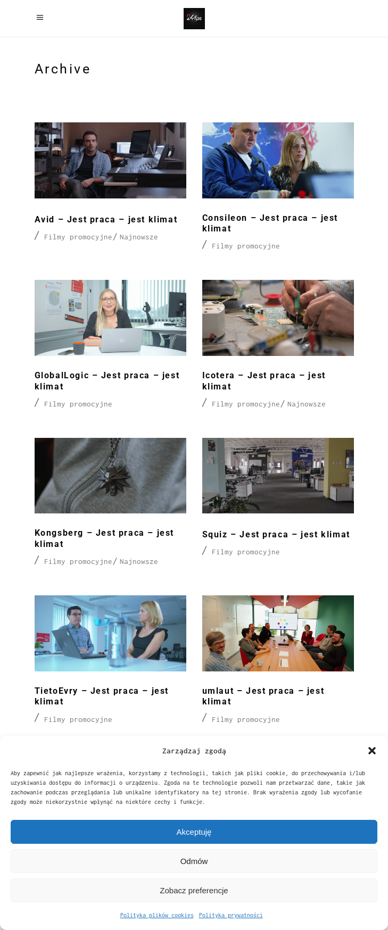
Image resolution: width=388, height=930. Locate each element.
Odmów (194, 861)
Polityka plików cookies (157, 915)
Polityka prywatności (231, 915)
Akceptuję (194, 831)
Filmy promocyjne (78, 236)
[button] (372, 750)
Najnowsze (139, 236)
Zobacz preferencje (194, 890)
